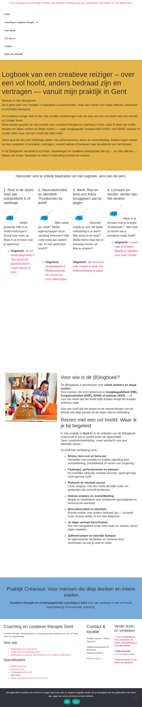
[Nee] (136, 697)
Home (7, 14)
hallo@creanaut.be (95, 653)
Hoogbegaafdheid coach (21, 672)
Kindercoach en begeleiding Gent (25, 652)
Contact (8, 46)
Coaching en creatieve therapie (22, 22)
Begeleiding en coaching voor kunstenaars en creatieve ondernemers (41, 655)
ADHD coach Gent (19, 666)
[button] (71, 22)
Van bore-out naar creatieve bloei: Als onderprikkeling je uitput (88, 266)
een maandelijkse (124, 654)
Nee (76, 701)
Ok (67, 701)
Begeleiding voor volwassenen (24, 649)
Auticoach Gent (17, 669)
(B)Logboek (10, 38)
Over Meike (9, 30)
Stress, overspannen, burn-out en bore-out (29, 678)
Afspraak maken (94, 658)
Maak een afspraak (13, 54)
